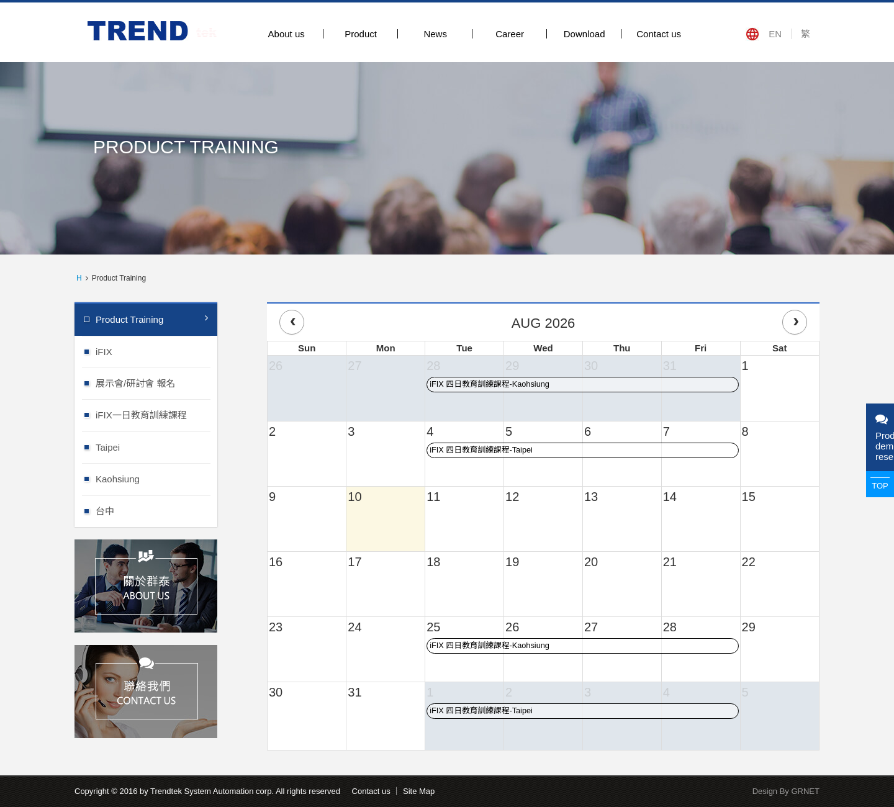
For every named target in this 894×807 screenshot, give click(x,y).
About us (286, 34)
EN (775, 34)
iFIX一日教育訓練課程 (156, 414)
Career (509, 34)
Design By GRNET (786, 791)
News (435, 34)
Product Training (152, 319)
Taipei (156, 447)
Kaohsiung (156, 478)
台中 (156, 510)
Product (361, 34)
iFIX (156, 351)
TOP (880, 485)
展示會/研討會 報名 (156, 383)
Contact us (658, 34)
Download (584, 34)
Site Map (419, 791)
